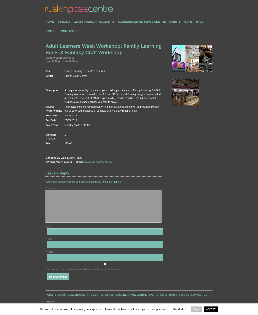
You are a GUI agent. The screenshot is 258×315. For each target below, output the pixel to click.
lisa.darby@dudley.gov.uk (98, 161)
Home (49, 21)
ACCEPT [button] (211, 309)
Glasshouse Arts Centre (94, 21)
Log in (49, 301)
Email (48, 239)
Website (49, 252)
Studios (64, 21)
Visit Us (51, 31)
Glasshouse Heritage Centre (142, 21)
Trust (200, 21)
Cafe (188, 21)
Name (49, 226)
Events (175, 21)
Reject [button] (197, 309)
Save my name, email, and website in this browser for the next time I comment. (82, 269)
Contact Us (70, 31)
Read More (180, 309)
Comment (50, 188)
